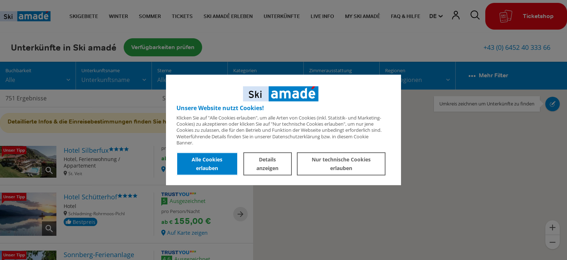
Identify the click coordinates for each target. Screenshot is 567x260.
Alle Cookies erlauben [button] (207, 164)
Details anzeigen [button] (267, 164)
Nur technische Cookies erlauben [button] (341, 164)
